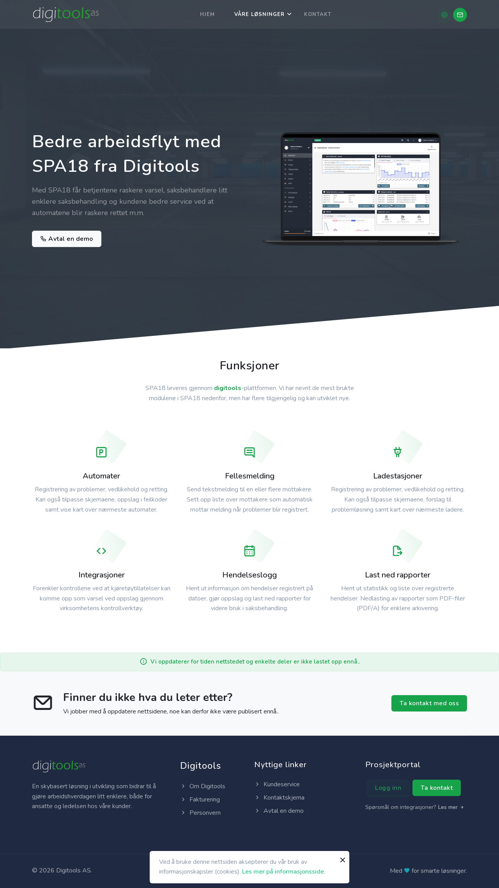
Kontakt (317, 14)
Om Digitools (202, 786)
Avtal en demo (66, 239)
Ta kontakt (437, 788)
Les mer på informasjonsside (283, 871)
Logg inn (388, 788)
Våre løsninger (259, 14)
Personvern (200, 813)
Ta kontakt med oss (429, 703)
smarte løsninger (443, 871)
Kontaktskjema (279, 797)
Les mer (451, 807)
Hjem (207, 14)
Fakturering (200, 799)
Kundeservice (277, 784)
